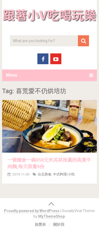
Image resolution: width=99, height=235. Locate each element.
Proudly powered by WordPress (32, 211)
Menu (11, 75)
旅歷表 (40, 224)
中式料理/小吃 (64, 174)
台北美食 (44, 174)
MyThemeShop (51, 216)
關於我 (58, 224)
